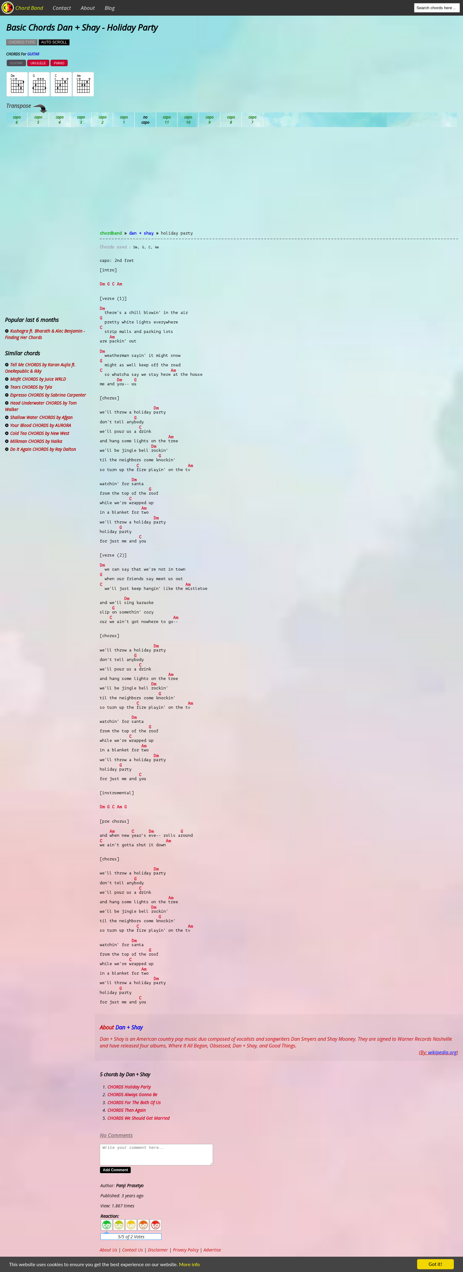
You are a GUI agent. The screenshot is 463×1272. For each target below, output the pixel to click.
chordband (111, 233)
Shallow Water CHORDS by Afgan (41, 417)
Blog (110, 7)
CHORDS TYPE (22, 42)
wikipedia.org (442, 1052)
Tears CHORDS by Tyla (31, 387)
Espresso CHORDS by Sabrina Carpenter (48, 395)
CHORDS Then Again (126, 1110)
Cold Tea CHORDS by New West (39, 433)
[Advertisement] (279, 182)
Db (124, 119)
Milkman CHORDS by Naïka (36, 441)
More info (185, 1264)
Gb (231, 119)
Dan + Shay (141, 233)
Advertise (212, 1250)
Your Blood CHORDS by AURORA (40, 425)
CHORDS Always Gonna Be (132, 1094)
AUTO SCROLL (54, 42)
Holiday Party (177, 233)
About (88, 7)
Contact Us (132, 1250)
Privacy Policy (186, 1250)
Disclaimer (158, 1250)
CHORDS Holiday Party (129, 1087)
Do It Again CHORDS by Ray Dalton (43, 449)
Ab (17, 119)
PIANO (59, 63)
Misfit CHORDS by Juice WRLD (38, 379)
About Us (108, 1250)
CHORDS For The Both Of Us (134, 1102)
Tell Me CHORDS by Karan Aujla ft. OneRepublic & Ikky (40, 368)
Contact (62, 7)
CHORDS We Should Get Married (138, 1118)
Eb (166, 119)
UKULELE (38, 63)
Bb (59, 119)
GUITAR (16, 63)
